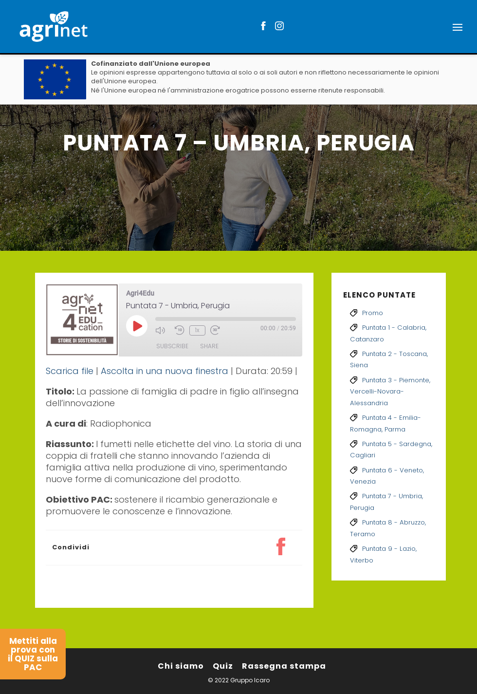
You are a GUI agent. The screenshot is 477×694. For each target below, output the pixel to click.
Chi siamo (181, 666)
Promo (372, 313)
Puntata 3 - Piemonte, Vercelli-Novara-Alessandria (390, 391)
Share (209, 346)
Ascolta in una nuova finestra (164, 371)
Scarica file (69, 371)
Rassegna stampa (284, 666)
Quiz (223, 666)
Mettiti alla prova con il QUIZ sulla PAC (33, 654)
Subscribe (172, 346)
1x (197, 330)
